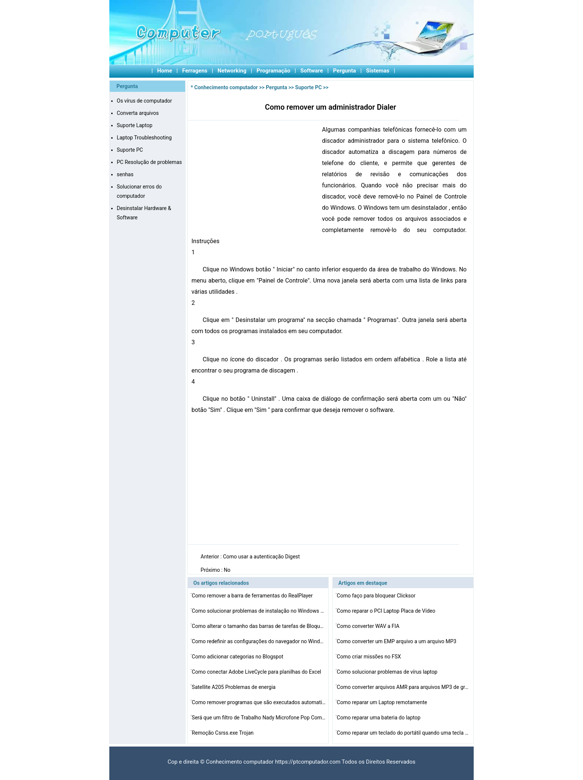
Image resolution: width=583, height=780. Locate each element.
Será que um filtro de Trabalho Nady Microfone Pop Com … (259, 718)
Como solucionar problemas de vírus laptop (388, 672)
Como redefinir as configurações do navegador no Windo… (259, 641)
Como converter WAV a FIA (369, 626)
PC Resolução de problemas (149, 162)
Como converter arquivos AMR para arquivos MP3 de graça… (404, 687)
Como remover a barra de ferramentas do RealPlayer (253, 596)
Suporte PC (130, 150)
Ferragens (194, 70)
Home (164, 70)
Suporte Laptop (134, 125)
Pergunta (344, 70)
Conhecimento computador (226, 87)
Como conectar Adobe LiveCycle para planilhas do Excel (257, 672)
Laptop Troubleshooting (144, 138)
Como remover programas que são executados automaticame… (259, 702)
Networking (232, 70)
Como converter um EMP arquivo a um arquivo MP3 (397, 641)
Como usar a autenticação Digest (262, 557)
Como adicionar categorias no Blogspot (238, 657)
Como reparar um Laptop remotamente (382, 702)
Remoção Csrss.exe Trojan (223, 733)
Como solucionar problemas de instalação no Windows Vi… (259, 611)
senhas (125, 174)
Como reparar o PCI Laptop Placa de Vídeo (387, 611)
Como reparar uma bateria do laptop (379, 718)
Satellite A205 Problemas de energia (234, 687)
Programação (273, 70)
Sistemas (378, 70)
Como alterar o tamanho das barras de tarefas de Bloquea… (259, 626)
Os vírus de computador (144, 101)
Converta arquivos (138, 113)
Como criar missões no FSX (369, 657)
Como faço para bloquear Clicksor (377, 596)
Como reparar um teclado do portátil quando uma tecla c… (404, 733)
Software (311, 70)
